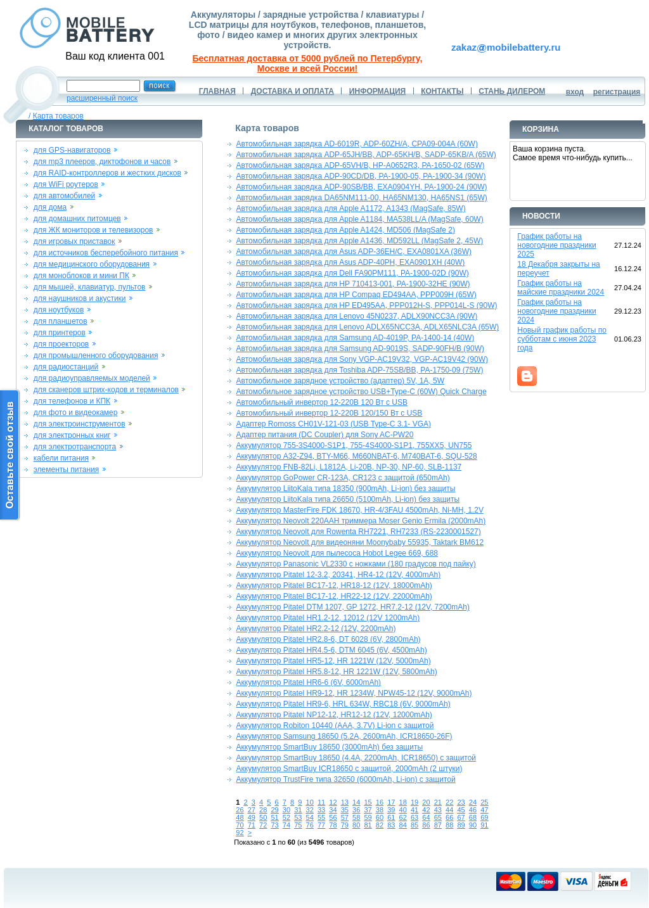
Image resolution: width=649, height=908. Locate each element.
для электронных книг (72, 435)
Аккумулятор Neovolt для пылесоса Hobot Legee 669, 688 (337, 553)
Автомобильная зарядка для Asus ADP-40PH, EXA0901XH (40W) (350, 262)
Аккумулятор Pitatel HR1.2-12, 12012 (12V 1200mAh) (328, 617)
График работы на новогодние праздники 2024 (556, 311)
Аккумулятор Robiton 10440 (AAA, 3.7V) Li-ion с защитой (335, 725)
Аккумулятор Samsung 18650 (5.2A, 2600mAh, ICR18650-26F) (344, 736)
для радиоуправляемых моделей (92, 378)
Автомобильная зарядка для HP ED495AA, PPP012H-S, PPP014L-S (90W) (367, 305)
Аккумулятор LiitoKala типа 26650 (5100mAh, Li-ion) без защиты (348, 499)
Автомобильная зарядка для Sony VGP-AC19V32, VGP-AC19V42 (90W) (362, 359)
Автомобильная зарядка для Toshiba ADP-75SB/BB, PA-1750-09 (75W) (360, 370)
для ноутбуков (59, 309)
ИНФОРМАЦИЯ (377, 91)
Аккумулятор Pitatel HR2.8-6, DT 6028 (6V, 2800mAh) (328, 639)
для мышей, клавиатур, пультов (90, 287)
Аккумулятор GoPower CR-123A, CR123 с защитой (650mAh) (343, 477)
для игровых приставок (74, 241)
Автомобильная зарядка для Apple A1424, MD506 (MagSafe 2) (345, 230)
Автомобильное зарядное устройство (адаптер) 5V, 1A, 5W (340, 380)
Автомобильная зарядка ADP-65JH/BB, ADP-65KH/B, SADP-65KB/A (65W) (366, 154)
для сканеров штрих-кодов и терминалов (106, 389)
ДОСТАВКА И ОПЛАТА (292, 91)
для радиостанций (66, 366)
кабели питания (61, 458)
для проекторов (61, 344)
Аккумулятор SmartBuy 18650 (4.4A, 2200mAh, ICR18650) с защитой (356, 757)
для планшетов (60, 321)
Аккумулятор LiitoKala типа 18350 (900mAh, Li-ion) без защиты (346, 488)
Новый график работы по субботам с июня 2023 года (562, 339)
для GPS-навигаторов (72, 150)
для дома (50, 207)
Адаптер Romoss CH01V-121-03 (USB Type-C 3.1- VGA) (333, 423)
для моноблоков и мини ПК (81, 275)
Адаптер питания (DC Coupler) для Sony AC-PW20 (325, 434)
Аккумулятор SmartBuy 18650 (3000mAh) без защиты (329, 747)
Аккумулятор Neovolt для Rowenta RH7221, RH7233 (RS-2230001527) (358, 531)
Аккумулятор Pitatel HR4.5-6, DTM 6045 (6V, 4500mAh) (331, 650)
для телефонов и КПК (72, 401)
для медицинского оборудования (92, 264)
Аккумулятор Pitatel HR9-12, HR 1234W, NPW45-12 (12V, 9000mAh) (354, 693)
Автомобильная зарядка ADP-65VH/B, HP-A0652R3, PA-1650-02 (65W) (360, 165)
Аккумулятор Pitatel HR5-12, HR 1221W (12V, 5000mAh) (333, 660)
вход (575, 91)
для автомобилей (65, 195)
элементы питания (67, 469)
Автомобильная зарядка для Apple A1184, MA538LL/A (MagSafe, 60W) (360, 219)
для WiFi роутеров (66, 184)
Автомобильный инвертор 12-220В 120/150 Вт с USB (329, 413)
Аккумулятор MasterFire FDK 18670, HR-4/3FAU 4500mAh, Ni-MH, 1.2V (360, 510)
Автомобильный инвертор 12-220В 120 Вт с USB (322, 402)
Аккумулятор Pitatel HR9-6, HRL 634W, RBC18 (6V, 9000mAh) (343, 704)
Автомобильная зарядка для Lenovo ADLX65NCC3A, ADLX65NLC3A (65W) (367, 327)
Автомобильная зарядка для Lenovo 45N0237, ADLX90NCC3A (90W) (357, 316)
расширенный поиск (102, 98)
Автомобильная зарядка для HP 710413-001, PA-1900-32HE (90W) (353, 283)
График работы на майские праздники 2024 (560, 288)
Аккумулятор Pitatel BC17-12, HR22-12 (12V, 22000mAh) (334, 596)
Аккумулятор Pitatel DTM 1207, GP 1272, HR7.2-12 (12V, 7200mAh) (353, 607)
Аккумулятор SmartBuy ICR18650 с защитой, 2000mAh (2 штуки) (349, 768)
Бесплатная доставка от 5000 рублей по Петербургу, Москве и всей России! (308, 63)
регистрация (617, 91)
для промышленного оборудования (96, 355)
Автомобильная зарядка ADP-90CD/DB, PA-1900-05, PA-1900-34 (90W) (361, 176)
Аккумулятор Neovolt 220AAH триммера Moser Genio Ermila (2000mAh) (361, 520)
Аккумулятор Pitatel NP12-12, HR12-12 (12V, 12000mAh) (334, 714)
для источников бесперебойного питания (106, 252)
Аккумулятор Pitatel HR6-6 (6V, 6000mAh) (308, 682)
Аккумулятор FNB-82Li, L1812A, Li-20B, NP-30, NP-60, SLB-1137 (349, 467)
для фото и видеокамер (76, 412)
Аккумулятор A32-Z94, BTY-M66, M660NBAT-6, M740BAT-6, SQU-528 (356, 456)
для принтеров (60, 332)
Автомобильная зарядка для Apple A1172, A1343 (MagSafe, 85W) (351, 208)
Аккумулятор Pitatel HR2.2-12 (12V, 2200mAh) (316, 628)
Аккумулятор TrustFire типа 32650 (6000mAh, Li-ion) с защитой (346, 779)
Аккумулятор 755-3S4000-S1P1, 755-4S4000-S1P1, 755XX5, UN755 (354, 445)
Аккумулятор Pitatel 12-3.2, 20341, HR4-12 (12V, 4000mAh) (338, 574)
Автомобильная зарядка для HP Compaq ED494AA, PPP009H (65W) (356, 294)
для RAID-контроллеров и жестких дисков (107, 173)
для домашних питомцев (77, 218)
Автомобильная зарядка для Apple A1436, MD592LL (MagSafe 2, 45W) (360, 240)
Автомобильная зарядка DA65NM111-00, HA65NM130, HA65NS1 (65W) (361, 197)
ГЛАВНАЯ (217, 91)
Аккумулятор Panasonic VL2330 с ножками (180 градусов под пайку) (356, 564)
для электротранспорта (75, 446)
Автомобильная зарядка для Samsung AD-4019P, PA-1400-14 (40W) (355, 337)
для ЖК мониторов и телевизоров (93, 230)
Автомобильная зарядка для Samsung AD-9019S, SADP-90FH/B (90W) (360, 348)
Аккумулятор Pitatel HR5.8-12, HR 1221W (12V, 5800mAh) (336, 671)
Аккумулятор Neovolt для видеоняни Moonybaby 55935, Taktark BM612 (360, 542)
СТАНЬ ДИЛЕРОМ (512, 91)
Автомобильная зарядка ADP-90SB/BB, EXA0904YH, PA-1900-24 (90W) (361, 186)
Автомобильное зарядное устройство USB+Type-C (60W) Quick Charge (361, 391)
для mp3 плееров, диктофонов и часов (102, 161)
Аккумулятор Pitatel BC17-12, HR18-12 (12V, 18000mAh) (334, 585)
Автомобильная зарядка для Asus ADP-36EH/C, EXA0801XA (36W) (354, 251)
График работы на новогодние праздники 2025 (556, 245)
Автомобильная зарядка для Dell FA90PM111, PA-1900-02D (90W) (352, 273)
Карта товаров (58, 116)
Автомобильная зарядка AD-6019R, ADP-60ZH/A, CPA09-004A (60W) (357, 143)
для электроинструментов (79, 423)
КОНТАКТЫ (442, 91)
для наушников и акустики (80, 298)
